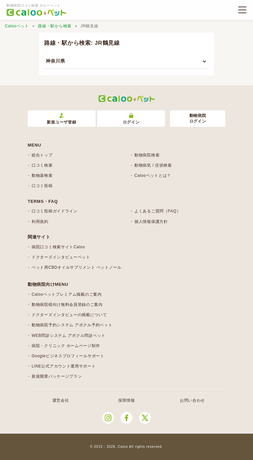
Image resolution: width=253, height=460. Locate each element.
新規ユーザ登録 (61, 119)
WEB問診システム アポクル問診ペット (68, 335)
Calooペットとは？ (152, 175)
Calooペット (17, 26)
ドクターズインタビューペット (61, 257)
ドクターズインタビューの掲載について (69, 314)
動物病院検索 (146, 155)
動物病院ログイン (197, 118)
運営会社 (60, 400)
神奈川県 (55, 61)
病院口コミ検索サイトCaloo (58, 247)
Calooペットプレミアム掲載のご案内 (67, 294)
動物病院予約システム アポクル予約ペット (72, 325)
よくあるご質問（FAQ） (157, 211)
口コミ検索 (42, 165)
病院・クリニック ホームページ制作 (66, 345)
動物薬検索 (42, 175)
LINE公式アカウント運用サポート (64, 366)
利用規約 (40, 221)
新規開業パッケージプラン (57, 376)
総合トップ (42, 155)
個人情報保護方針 (151, 221)
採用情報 (126, 400)
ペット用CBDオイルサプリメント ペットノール (77, 267)
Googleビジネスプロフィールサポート (68, 356)
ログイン (131, 119)
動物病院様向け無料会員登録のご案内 (67, 304)
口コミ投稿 (42, 185)
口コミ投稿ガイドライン (55, 211)
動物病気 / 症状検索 (153, 165)
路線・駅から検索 (54, 26)
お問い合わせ (192, 400)
